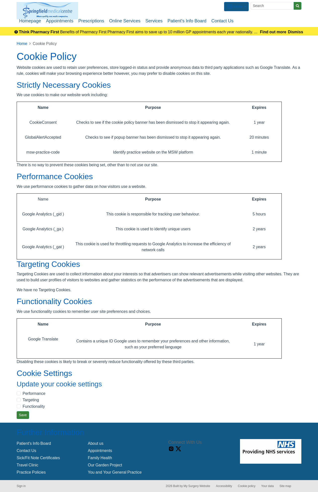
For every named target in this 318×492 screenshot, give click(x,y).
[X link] (178, 449)
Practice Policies (31, 472)
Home (22, 43)
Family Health (100, 458)
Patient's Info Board (186, 21)
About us (96, 443)
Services (153, 21)
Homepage (30, 21)
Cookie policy (246, 486)
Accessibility (224, 486)
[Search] (272, 6)
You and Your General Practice (115, 472)
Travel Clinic (27, 465)
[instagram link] (171, 449)
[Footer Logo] (270, 451)
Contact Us (222, 21)
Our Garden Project (105, 465)
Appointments (59, 21)
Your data (267, 486)
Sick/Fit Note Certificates (38, 458)
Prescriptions (91, 21)
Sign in (21, 486)
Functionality (34, 406)
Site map (285, 486)
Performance (34, 393)
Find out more (273, 32)
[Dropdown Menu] (236, 6)
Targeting (31, 400)
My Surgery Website (197, 486)
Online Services (124, 21)
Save (23, 415)
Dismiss (295, 32)
